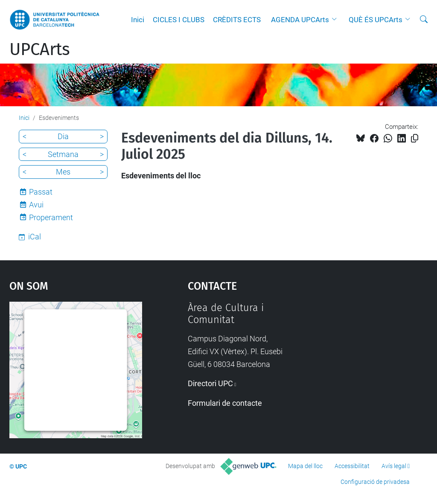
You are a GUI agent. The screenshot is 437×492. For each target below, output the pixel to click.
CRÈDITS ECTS (237, 19)
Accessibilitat (352, 466)
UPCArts (39, 49)
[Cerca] (424, 19)
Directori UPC (210, 383)
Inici (137, 19)
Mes (63, 171)
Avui (36, 204)
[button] (336, 19)
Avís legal (394, 466)
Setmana (63, 154)
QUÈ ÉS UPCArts (375, 19)
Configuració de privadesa (375, 481)
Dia (63, 136)
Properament (51, 217)
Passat (40, 191)
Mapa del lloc (305, 466)
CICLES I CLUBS (178, 19)
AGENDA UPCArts (300, 19)
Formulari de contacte (225, 403)
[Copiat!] (414, 138)
